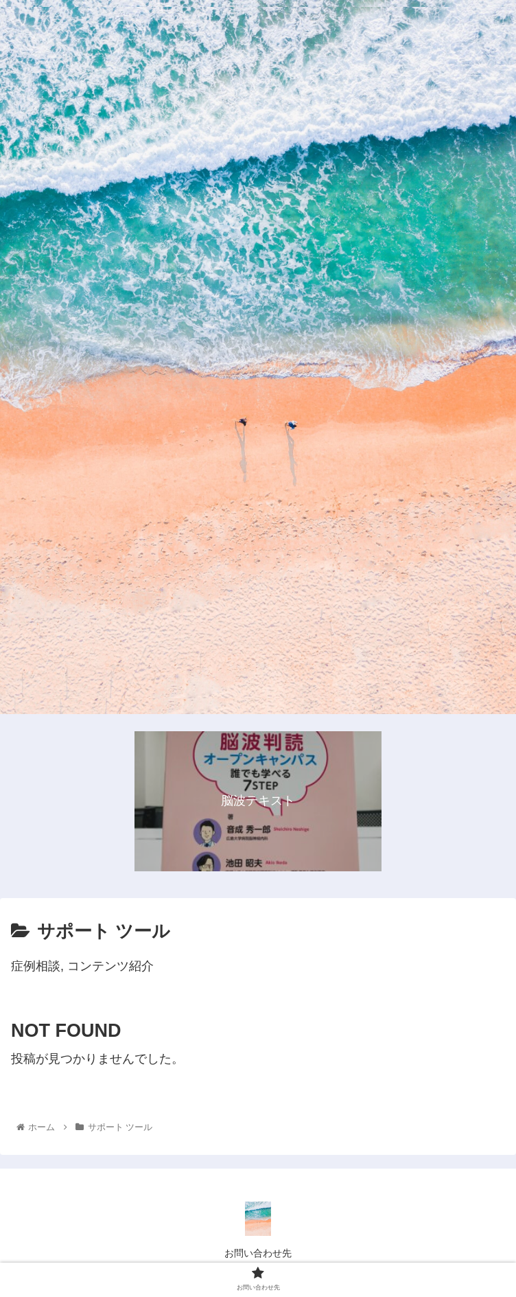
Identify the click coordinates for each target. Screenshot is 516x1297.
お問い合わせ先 (258, 1253)
